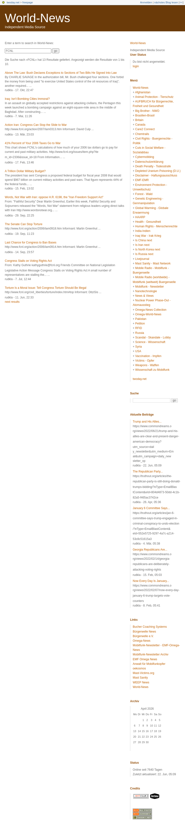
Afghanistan (142, 92)
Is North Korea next (147, 249)
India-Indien (142, 231)
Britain (139, 120)
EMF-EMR (142, 180)
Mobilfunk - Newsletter (149, 286)
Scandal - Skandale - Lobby (153, 337)
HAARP (140, 217)
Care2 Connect (145, 129)
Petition (140, 323)
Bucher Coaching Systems (150, 626)
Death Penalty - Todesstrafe (153, 166)
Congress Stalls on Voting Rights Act (28, 261)
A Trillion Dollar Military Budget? (25, 171)
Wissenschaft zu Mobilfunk (152, 369)
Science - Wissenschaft (150, 342)
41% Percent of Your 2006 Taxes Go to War (32, 143)
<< (181, 2)
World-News (37, 18)
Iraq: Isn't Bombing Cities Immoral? (27, 99)
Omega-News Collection (150, 309)
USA (138, 351)
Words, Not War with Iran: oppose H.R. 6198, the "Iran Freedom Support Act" (54, 197)
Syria (138, 346)
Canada (140, 124)
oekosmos (139, 668)
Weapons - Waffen (147, 365)
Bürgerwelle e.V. (143, 636)
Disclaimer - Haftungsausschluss (156, 175)
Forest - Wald (143, 194)
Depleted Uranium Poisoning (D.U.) (157, 171)
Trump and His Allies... (147, 421)
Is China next (143, 240)
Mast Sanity (140, 677)
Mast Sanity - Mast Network (153, 263)
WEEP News (141, 682)
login (136, 66)
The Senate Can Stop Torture (23, 224)
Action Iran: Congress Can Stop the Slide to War (36, 125)
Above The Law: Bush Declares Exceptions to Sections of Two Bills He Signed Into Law (61, 72)
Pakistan (140, 319)
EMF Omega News (145, 659)
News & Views (144, 295)
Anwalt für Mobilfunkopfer (149, 664)
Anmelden (146, 2)
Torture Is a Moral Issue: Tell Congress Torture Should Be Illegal (45, 288)
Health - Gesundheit (148, 221)
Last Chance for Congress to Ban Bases (30, 242)
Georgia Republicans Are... (150, 549)
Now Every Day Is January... (151, 581)
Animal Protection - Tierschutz (154, 97)
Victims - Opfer (144, 360)
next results (12, 301)
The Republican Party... (148, 471)
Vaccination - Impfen (148, 356)
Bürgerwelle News (144, 631)
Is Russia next (144, 254)
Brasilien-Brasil (144, 115)
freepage (27, 2)
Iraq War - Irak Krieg (148, 235)
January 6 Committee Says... (151, 508)
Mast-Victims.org (143, 673)
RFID (138, 328)
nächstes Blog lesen (166, 2)
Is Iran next (142, 245)
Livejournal (142, 259)
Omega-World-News (148, 314)
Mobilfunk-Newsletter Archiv (150, 654)
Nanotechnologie (146, 291)
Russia (139, 333)
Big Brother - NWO (147, 111)
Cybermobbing (144, 157)
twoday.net (13, 2)
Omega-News (141, 640)
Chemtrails (142, 134)
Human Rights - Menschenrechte (156, 226)
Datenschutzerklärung (149, 161)
